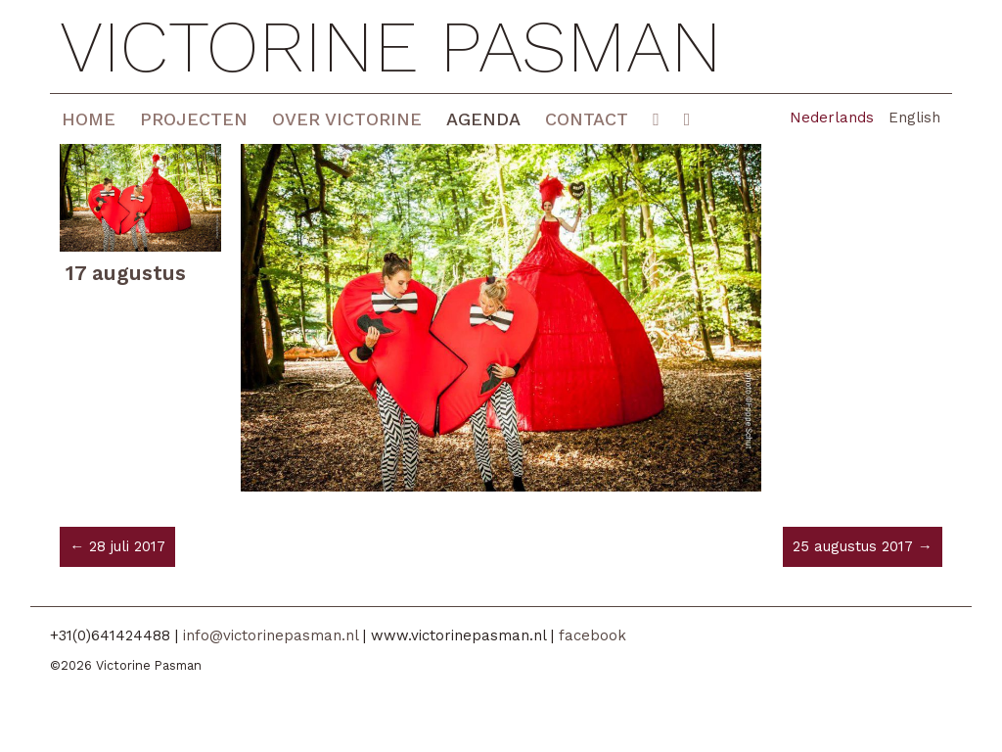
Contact (586, 119)
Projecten (194, 119)
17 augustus (126, 272)
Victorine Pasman (391, 46)
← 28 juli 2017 (117, 546)
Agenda (483, 119)
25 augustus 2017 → (863, 546)
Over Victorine (347, 119)
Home (88, 119)
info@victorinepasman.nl (270, 635)
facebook (592, 635)
